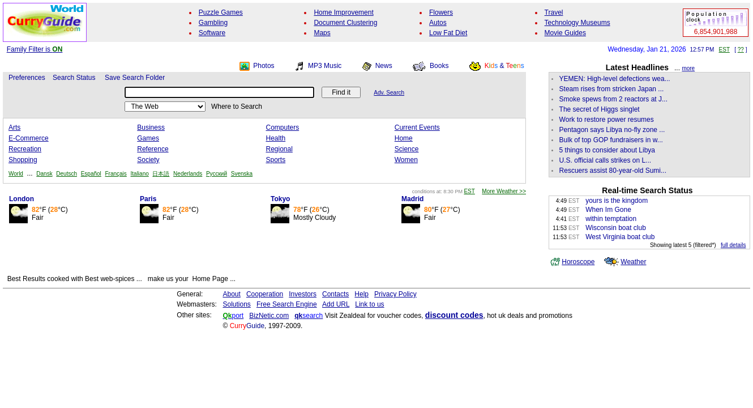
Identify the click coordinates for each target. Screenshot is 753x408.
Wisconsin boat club (615, 228)
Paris (148, 199)
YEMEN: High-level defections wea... (614, 79)
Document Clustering (345, 23)
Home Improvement (343, 12)
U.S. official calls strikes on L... (605, 160)
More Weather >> (504, 191)
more (688, 68)
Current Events (417, 127)
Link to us (369, 304)
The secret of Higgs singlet (599, 109)
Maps (322, 33)
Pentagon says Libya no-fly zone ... (612, 130)
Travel (554, 12)
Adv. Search (389, 93)
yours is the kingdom (616, 201)
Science (407, 149)
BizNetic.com (269, 316)
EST (724, 49)
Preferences (26, 78)
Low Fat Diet (448, 33)
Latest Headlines (637, 67)
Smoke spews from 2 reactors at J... (613, 99)
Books (439, 66)
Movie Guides (565, 33)
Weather (633, 262)
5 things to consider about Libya (607, 150)
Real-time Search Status (647, 190)
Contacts (335, 294)
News (383, 66)
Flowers (441, 12)
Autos (438, 23)
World (15, 174)
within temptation (610, 219)
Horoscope (578, 262)
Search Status (74, 78)
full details (733, 245)
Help (361, 294)
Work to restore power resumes (606, 120)
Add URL (335, 304)
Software (212, 33)
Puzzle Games (221, 12)
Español (91, 174)
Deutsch (66, 174)
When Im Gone (608, 210)
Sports (276, 160)
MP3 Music (324, 66)
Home (404, 138)
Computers (283, 127)
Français (115, 174)
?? (741, 49)
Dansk (44, 174)
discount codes (454, 315)
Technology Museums (577, 23)
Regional (279, 149)
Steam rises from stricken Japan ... (611, 89)
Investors (302, 294)
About (232, 294)
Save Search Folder (135, 78)
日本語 (160, 174)
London (21, 199)
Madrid (412, 199)
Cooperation (264, 294)
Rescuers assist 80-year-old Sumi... (612, 171)
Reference (152, 149)
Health (276, 138)
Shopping (22, 160)
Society (148, 160)
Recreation (24, 149)
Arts (14, 127)
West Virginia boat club (619, 237)
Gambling (213, 23)
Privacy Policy (395, 294)
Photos (263, 66)
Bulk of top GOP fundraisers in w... (611, 140)
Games (148, 138)
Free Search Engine (286, 304)
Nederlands (187, 174)
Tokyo (280, 199)
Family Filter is (35, 49)
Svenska (242, 174)
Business (151, 127)
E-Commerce (28, 138)
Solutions (237, 304)
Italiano (140, 174)
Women (406, 160)
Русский (216, 174)
